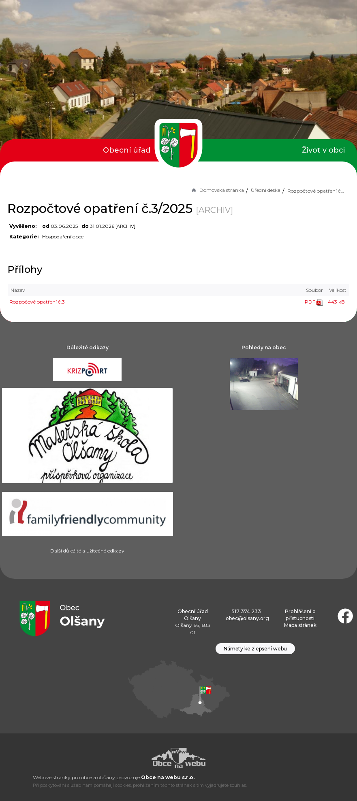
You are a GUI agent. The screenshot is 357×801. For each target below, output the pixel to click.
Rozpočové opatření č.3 (37, 302)
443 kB (336, 302)
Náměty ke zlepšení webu (255, 649)
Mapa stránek (300, 625)
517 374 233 (246, 611)
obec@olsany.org (247, 618)
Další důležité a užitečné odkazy (87, 551)
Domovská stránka (217, 190)
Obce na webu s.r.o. (168, 777)
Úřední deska (265, 190)
